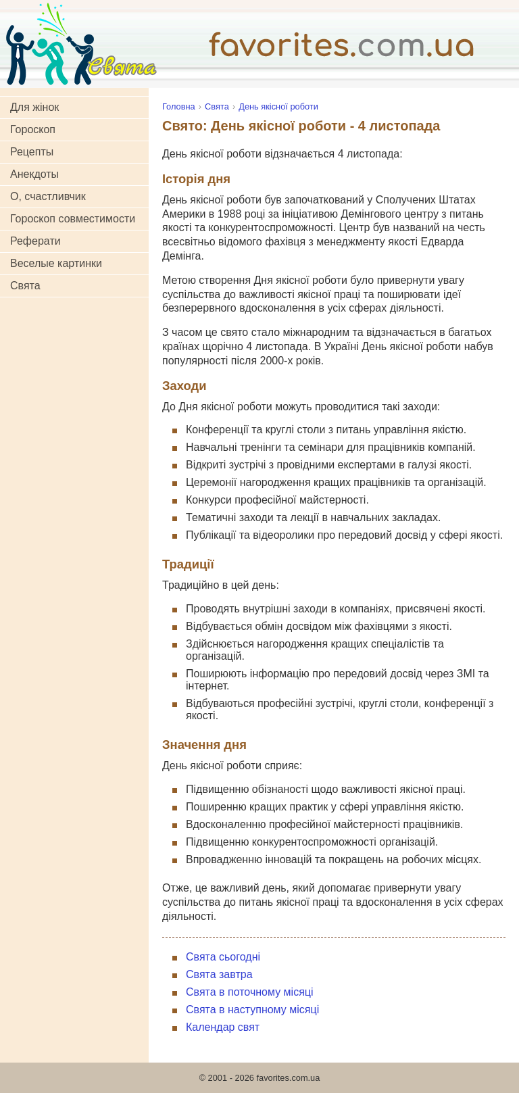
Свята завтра (219, 974)
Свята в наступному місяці (252, 1009)
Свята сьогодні (223, 957)
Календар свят (223, 1027)
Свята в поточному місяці (250, 992)
